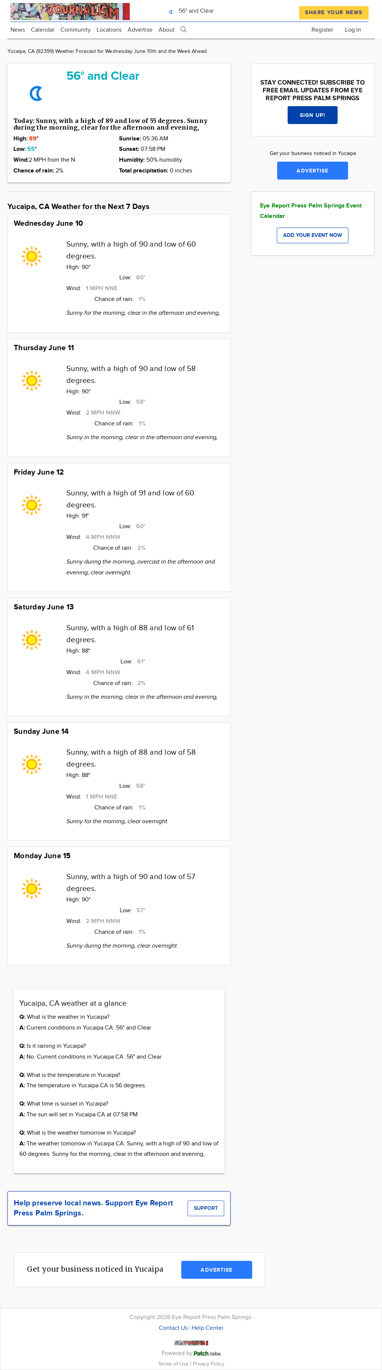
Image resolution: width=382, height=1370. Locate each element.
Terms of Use (174, 1364)
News (17, 30)
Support (206, 1208)
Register (322, 30)
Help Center (207, 1328)
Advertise (140, 30)
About (167, 30)
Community (75, 30)
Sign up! (312, 115)
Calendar (42, 30)
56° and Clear (189, 11)
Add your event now (312, 235)
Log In (353, 30)
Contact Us (173, 1328)
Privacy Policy (208, 1364)
